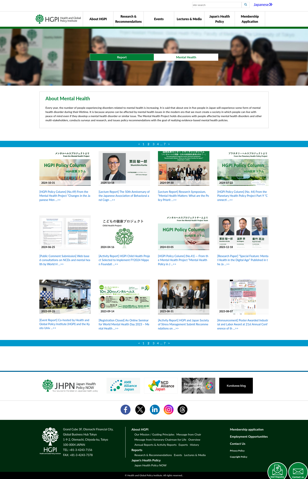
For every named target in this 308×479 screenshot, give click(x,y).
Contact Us (237, 443)
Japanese (263, 4)
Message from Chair (188, 434)
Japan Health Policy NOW (150, 465)
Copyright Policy (238, 456)
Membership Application (250, 18)
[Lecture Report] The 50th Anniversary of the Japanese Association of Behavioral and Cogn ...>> (124, 195)
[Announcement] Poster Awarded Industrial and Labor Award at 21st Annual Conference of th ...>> (242, 324)
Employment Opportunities (249, 436)
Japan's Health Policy (219, 18)
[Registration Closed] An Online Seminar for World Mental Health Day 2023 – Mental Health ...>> (124, 324)
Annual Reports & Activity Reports (155, 444)
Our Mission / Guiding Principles (154, 434)
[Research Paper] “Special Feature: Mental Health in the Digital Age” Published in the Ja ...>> (242, 260)
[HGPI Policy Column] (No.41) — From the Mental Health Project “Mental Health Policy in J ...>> (183, 260)
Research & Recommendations (128, 18)
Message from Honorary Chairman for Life (160, 439)
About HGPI (98, 19)
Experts (183, 444)
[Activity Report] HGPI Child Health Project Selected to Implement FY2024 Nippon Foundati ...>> (124, 260)
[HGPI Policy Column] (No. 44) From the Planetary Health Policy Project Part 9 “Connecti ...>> (242, 195)
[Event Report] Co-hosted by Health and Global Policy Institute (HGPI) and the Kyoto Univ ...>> (64, 324)
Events (158, 19)
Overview (194, 439)
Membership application (247, 429)
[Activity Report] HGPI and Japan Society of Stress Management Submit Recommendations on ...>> (183, 324)
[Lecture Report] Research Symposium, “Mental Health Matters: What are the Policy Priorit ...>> (183, 195)
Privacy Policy (237, 450)
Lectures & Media (189, 19)
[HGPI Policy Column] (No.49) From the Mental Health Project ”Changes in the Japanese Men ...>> (64, 195)
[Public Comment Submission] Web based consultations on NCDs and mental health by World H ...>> (64, 260)
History (194, 444)
